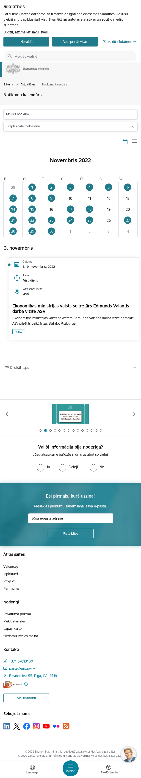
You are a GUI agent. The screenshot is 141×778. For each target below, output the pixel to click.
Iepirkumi (10, 574)
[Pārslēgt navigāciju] (71, 768)
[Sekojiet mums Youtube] (46, 726)
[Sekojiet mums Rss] (66, 726)
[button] (32, 187)
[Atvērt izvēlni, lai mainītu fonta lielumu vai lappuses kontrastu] (109, 770)
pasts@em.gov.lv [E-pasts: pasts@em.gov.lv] (22, 668)
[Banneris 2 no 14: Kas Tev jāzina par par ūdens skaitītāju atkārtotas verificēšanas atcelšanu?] (70, 414)
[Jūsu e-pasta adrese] (70, 518)
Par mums (11, 588)
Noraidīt (26, 41)
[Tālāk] (134, 414)
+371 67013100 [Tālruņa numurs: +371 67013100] (21, 661)
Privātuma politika (17, 614)
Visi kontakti (26, 698)
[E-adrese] (12, 684)
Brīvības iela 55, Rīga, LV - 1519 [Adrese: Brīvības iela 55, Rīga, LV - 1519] (33, 676)
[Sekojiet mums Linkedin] (6, 726)
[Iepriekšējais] (7, 414)
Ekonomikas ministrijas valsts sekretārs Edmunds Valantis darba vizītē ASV (70, 308)
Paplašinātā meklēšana (24, 126)
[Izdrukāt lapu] (70, 367)
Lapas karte (12, 628)
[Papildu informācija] (26, 684)
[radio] (43, 467)
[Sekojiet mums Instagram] (36, 726)
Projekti (9, 581)
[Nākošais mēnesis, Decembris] (131, 159)
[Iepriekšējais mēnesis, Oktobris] (10, 159)
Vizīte (18, 331)
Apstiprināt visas (75, 41)
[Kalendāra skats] (125, 142)
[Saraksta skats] (135, 142)
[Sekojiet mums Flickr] (56, 726)
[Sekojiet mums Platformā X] (16, 726)
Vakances (10, 566)
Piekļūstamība (14, 621)
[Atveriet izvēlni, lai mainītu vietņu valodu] (32, 770)
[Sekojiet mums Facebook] (26, 726)
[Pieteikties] (71, 533)
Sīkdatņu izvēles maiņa (20, 636)
